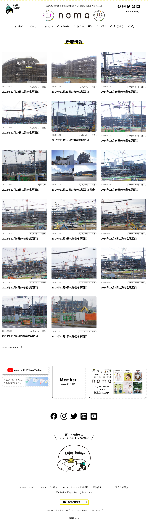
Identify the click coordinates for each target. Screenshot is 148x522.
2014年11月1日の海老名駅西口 (69, 337)
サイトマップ (97, 511)
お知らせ (18, 26)
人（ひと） (118, 26)
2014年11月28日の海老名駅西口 (20, 91)
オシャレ (65, 26)
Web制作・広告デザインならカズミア (74, 493)
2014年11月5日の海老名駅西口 (69, 288)
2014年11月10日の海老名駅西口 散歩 (73, 190)
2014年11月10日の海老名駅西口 (119, 190)
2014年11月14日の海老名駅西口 (119, 140)
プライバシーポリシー (77, 511)
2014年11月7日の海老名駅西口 (119, 239)
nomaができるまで (55, 511)
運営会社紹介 (121, 488)
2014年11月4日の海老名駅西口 (119, 288)
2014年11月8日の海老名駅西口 (69, 239)
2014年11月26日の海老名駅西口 (70, 91)
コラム (103, 26)
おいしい (48, 26)
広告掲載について (101, 488)
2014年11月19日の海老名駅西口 (119, 91)
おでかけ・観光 (84, 26)
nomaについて (27, 488)
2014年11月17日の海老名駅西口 (20, 132)
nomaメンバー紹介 (48, 488)
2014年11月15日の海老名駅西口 (70, 140)
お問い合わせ (74, 503)
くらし (33, 26)
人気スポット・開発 (38, 87)
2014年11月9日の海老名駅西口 (20, 239)
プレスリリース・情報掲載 (75, 488)
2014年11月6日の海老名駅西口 (20, 288)
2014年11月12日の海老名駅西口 (20, 190)
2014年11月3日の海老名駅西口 (20, 336)
